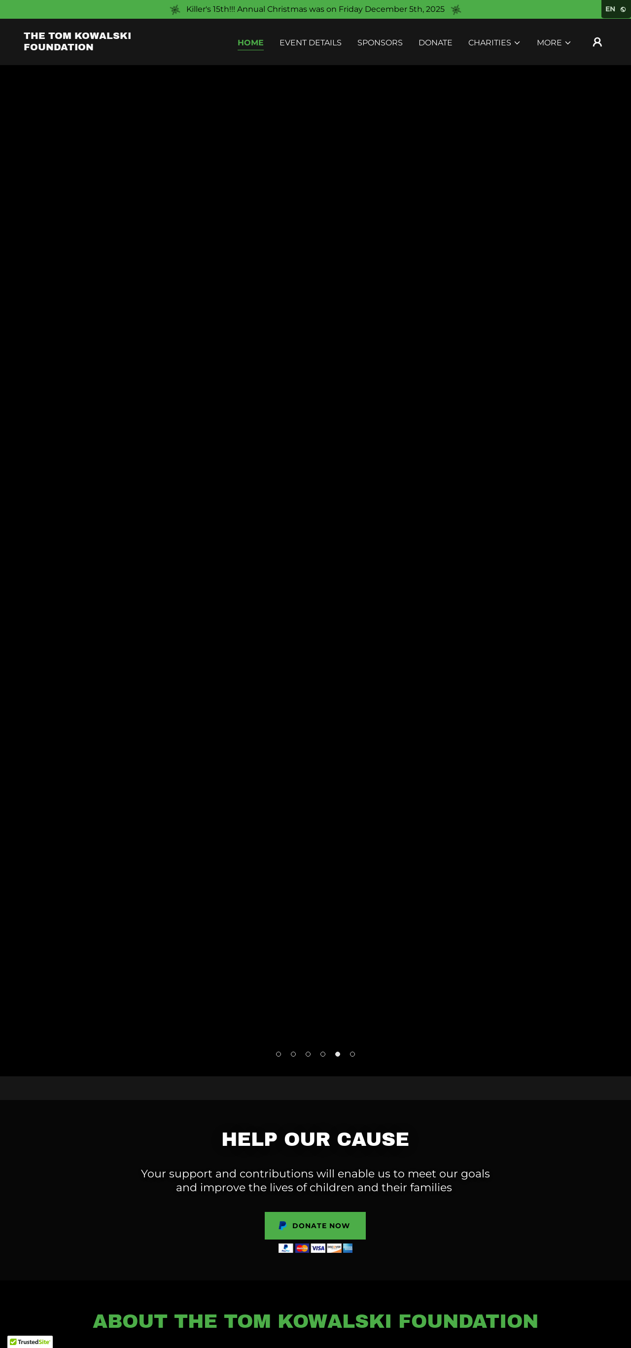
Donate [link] (436, 42)
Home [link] (251, 42)
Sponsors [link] (380, 42)
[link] (105, 47)
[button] (494, 43)
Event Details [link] (311, 42)
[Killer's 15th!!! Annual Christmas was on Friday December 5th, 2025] (315, 9)
